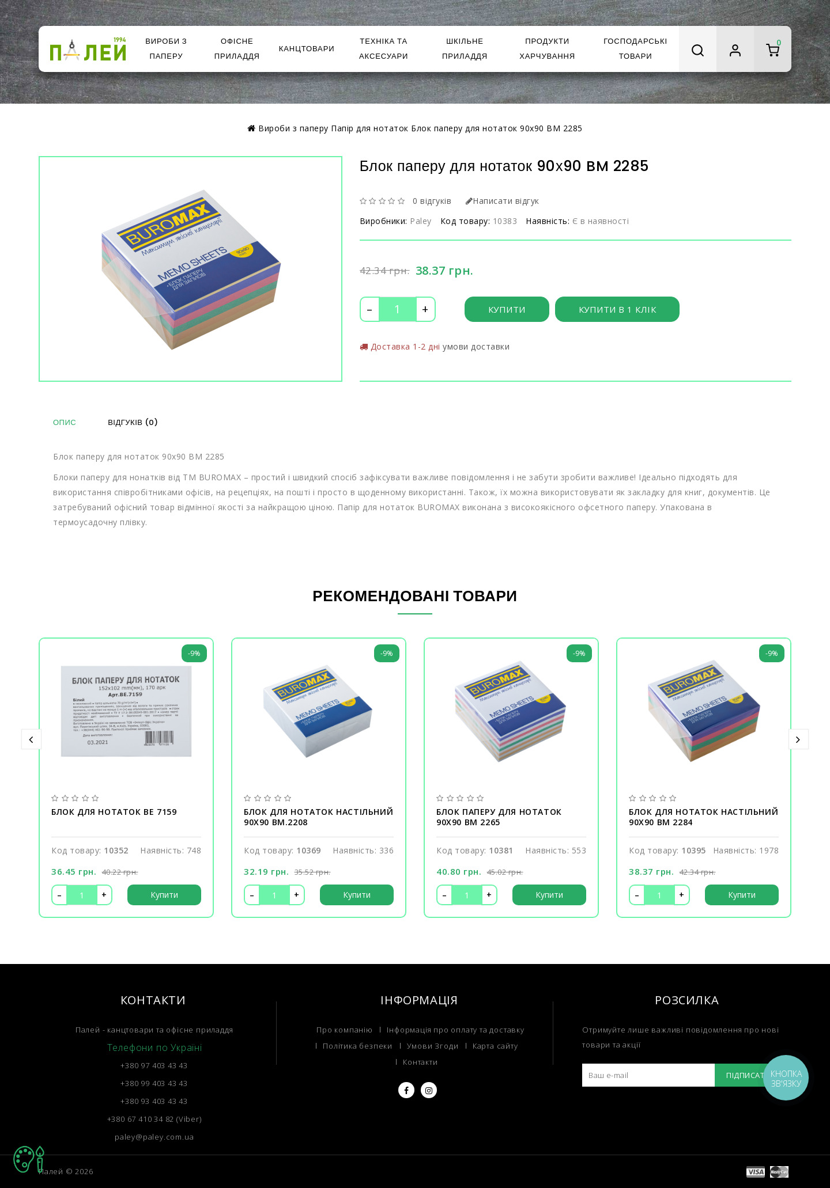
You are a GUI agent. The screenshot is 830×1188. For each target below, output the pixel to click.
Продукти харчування (547, 49)
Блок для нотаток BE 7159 (113, 812)
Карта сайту (495, 1046)
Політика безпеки (358, 1046)
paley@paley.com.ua (154, 1137)
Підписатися (753, 1075)
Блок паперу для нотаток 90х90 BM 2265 (499, 817)
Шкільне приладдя (465, 49)
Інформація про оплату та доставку (455, 1029)
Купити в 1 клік (618, 309)
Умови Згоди (433, 1046)
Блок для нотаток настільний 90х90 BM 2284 (703, 817)
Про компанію (344, 1029)
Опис (64, 422)
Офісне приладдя (237, 49)
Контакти (420, 1062)
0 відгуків (432, 200)
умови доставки (476, 346)
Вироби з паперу (166, 49)
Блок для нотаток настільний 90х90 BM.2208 (318, 817)
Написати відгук (503, 200)
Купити (507, 309)
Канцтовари (307, 48)
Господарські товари (635, 49)
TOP (29, 1159)
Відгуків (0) (133, 422)
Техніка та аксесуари (383, 49)
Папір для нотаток (370, 128)
